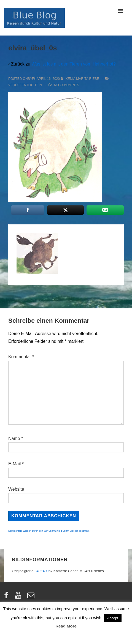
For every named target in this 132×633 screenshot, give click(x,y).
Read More (66, 626)
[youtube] (19, 597)
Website (16, 489)
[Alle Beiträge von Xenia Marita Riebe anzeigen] (80, 79)
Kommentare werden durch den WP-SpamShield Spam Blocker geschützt (48, 530)
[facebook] (7, 597)
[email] (31, 597)
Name (14, 438)
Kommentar (21, 356)
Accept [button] (112, 618)
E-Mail (14, 463)
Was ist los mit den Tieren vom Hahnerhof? (73, 64)
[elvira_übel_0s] (48, 79)
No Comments (66, 85)
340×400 (41, 571)
